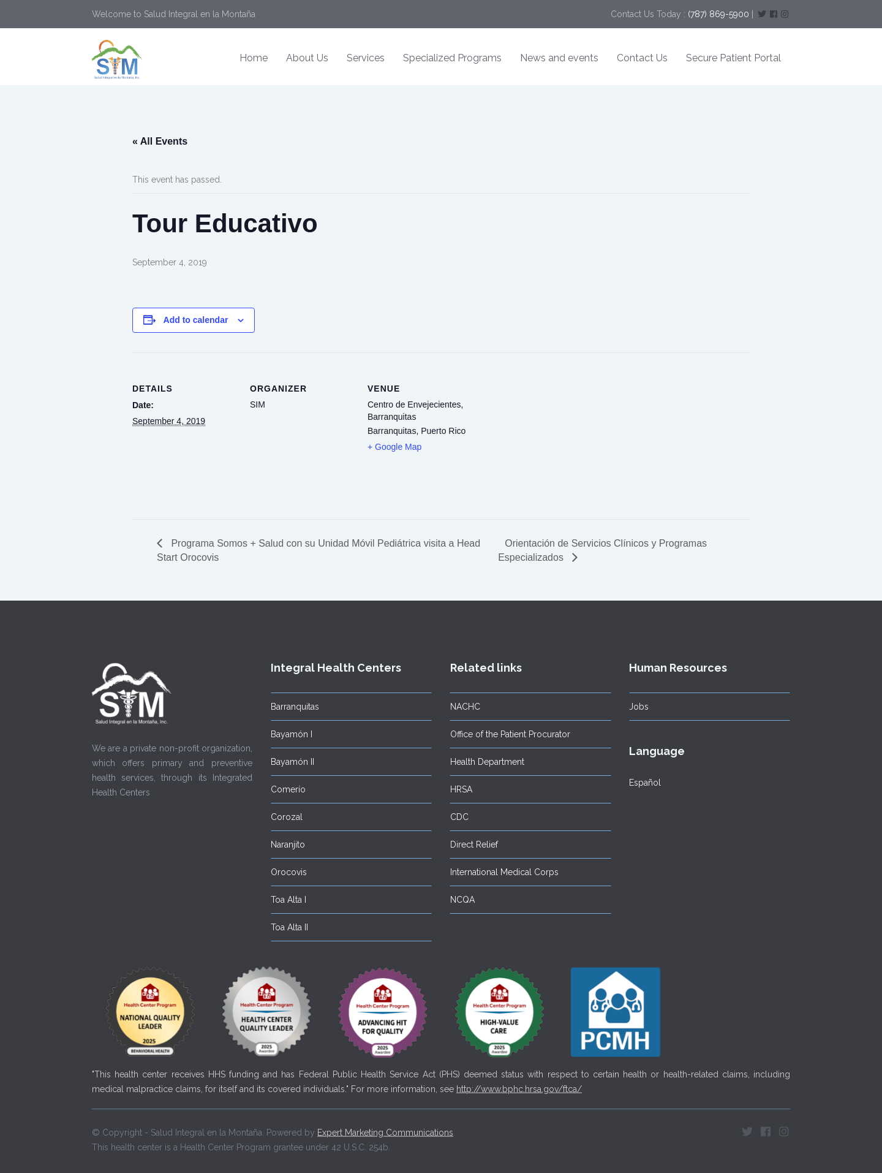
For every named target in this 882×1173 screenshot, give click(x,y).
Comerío (285, 789)
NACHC (462, 707)
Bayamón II (289, 762)
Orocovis (286, 872)
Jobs (636, 707)
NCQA (459, 900)
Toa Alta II (286, 927)
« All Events (159, 141)
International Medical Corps (501, 872)
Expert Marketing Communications (385, 1129)
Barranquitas (292, 707)
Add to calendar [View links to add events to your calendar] (196, 320)
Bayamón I (288, 734)
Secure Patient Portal (733, 58)
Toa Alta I (285, 900)
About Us (307, 58)
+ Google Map (394, 447)
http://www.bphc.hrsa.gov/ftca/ (519, 1085)
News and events (559, 58)
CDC (456, 817)
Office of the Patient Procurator (507, 734)
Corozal (284, 817)
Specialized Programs (452, 58)
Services (366, 58)
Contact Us (642, 58)
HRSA (458, 789)
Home (253, 58)
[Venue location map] (549, 436)
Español (642, 783)
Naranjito (285, 844)
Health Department (484, 762)
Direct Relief (470, 844)
